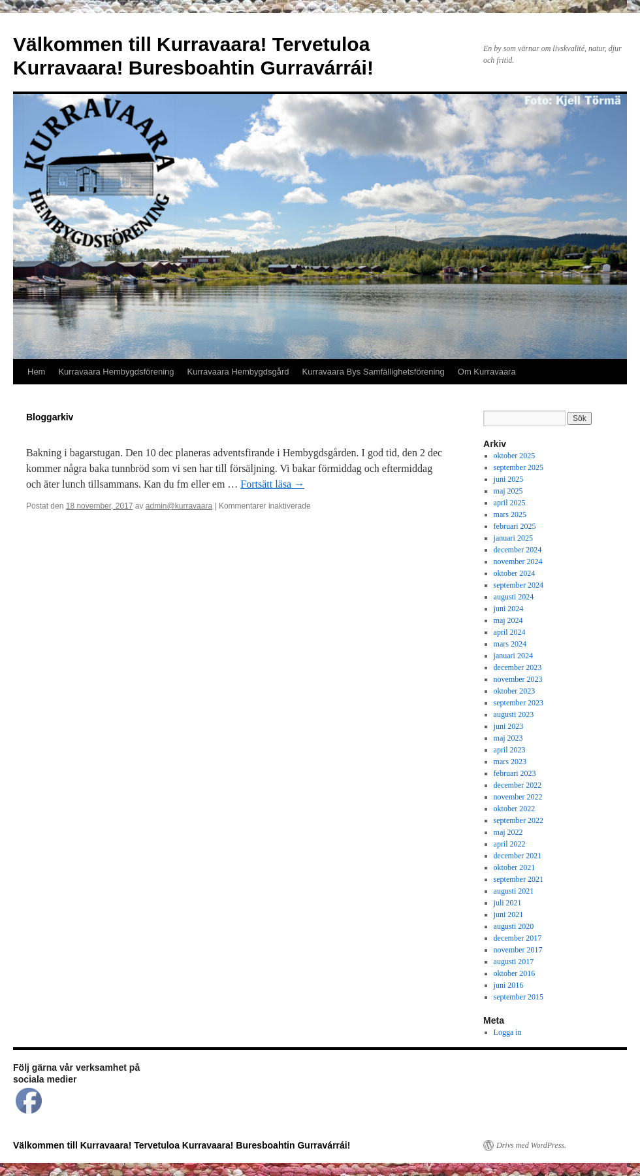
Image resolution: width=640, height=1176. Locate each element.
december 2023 (518, 667)
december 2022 (518, 785)
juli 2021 (508, 902)
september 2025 (518, 467)
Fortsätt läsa (272, 484)
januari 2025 (513, 538)
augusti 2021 (514, 891)
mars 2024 (510, 643)
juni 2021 (509, 914)
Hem (36, 372)
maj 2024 (508, 620)
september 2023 (518, 702)
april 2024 (510, 632)
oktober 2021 (515, 867)
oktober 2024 (515, 573)
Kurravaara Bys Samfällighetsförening (373, 372)
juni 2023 (509, 726)
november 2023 (518, 679)
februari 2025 (515, 526)
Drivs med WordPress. (531, 1145)
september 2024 (518, 585)
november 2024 (518, 561)
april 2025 (510, 502)
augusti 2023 (514, 714)
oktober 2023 (515, 691)
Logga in (508, 1032)
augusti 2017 (514, 961)
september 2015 (518, 996)
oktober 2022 (515, 808)
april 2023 (510, 749)
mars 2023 (510, 761)
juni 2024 (509, 608)
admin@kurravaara (179, 506)
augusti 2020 (514, 926)
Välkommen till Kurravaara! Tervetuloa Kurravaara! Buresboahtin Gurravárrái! (181, 1145)
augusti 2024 (514, 596)
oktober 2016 (515, 973)
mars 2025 (510, 514)
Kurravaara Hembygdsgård (238, 372)
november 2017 (518, 949)
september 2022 (518, 820)
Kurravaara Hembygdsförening (116, 372)
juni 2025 (509, 479)
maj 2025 (508, 491)
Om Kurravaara (487, 372)
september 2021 (518, 879)
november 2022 (518, 796)
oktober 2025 (515, 455)
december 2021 (518, 855)
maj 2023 (508, 738)
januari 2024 (513, 655)
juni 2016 (509, 985)
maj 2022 (508, 832)
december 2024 (518, 549)
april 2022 (510, 843)
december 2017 (518, 938)
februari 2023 (515, 773)
